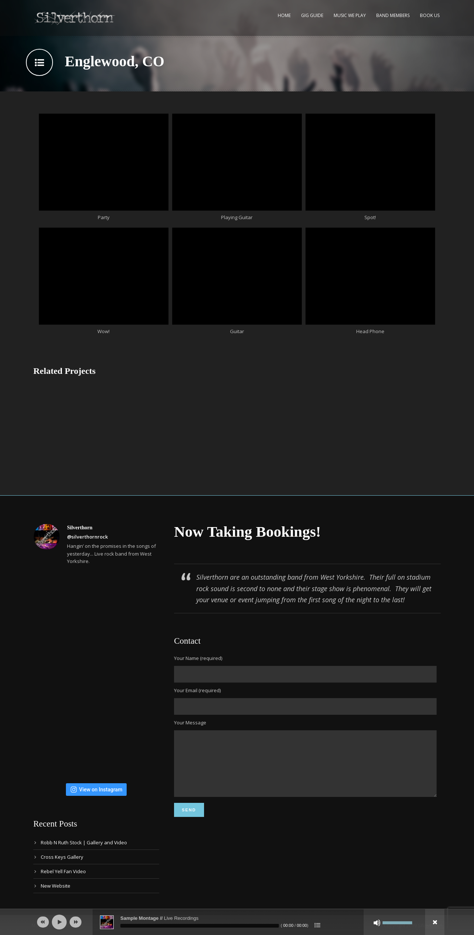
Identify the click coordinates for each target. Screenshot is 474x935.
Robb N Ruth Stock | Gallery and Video (84, 842)
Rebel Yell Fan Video (63, 871)
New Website (55, 885)
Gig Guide (312, 15)
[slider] (199, 926)
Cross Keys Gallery (62, 857)
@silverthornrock (87, 536)
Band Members (393, 15)
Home (284, 15)
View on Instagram (96, 789)
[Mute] (377, 922)
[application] (237, 922)
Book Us (430, 15)
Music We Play (350, 15)
